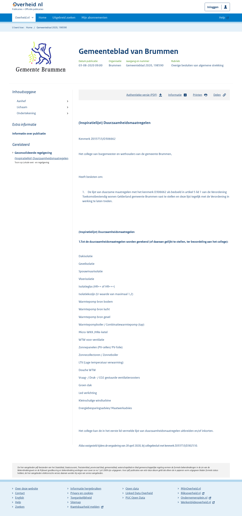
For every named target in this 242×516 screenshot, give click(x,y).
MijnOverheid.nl (191, 488)
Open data (132, 488)
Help (18, 502)
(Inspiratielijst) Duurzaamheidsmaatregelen (41, 158)
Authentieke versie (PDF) (144, 96)
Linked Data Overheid (139, 493)
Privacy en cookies (81, 493)
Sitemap (75, 502)
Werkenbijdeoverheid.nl (196, 502)
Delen (219, 95)
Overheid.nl (22, 18)
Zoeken (20, 507)
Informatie (177, 95)
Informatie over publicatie (29, 133)
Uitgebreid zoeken (63, 17)
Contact (20, 493)
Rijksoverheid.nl (191, 493)
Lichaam (22, 107)
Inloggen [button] (212, 7)
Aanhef (21, 101)
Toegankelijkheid (81, 497)
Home (42, 17)
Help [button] (222, 17)
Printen (200, 95)
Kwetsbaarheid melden (85, 507)
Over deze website (26, 488)
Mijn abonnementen (94, 17)
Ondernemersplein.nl (194, 497)
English (19, 497)
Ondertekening (26, 113)
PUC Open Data (135, 497)
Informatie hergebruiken (85, 488)
